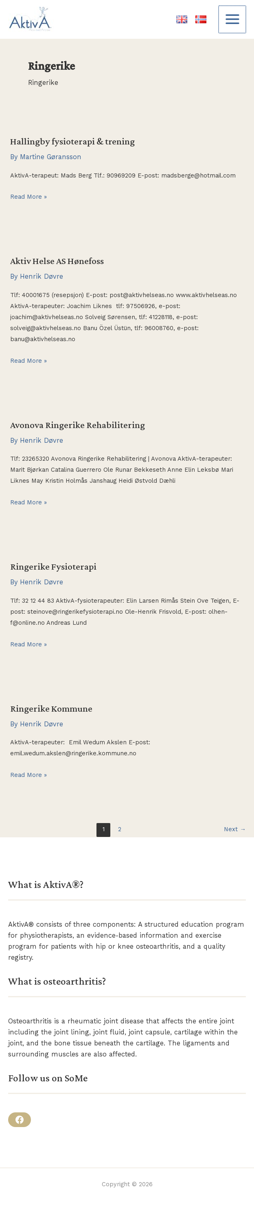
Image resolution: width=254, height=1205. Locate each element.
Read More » (28, 196)
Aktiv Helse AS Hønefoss (57, 260)
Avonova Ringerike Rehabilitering (77, 424)
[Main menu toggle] (232, 19)
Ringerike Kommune (51, 708)
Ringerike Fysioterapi (53, 566)
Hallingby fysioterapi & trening (72, 141)
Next (235, 829)
